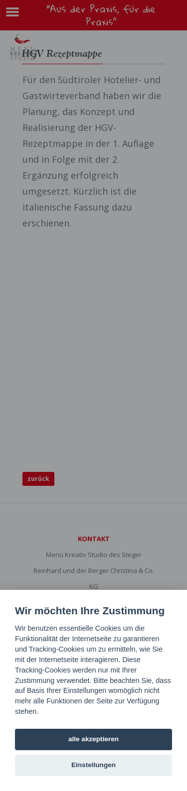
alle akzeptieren (93, 739)
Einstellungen (93, 765)
